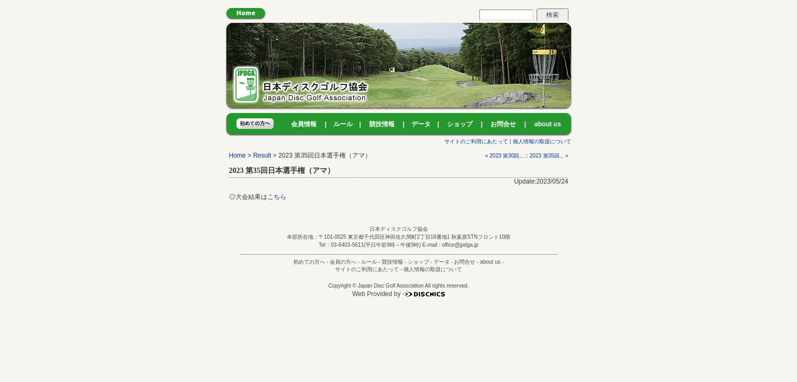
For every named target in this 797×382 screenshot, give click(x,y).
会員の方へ (343, 262)
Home (237, 155)
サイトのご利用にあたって (476, 141)
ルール (343, 124)
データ (421, 124)
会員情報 (304, 124)
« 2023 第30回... (504, 156)
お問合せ (503, 124)
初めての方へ (309, 262)
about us (548, 124)
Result (262, 155)
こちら (276, 197)
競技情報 (382, 124)
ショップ (459, 124)
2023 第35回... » (549, 156)
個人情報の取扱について (542, 141)
